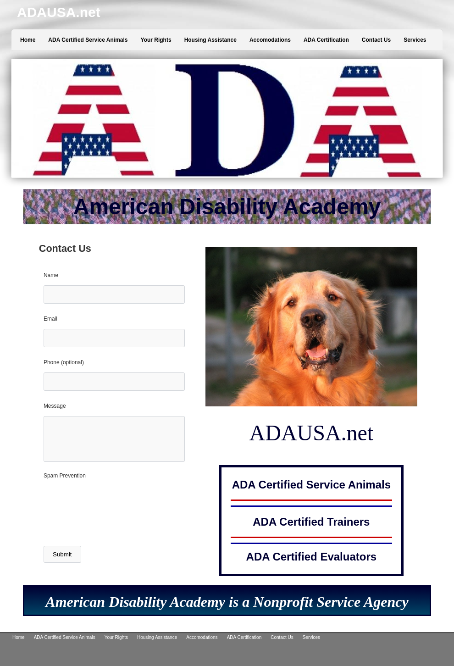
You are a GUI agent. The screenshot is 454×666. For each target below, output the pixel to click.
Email (50, 319)
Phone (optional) (64, 362)
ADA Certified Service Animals (87, 40)
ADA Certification (326, 40)
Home (27, 40)
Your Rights (156, 40)
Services (415, 40)
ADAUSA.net (58, 12)
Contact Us (376, 40)
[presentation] (113, 516)
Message (55, 406)
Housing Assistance (210, 40)
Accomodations (270, 40)
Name (51, 275)
